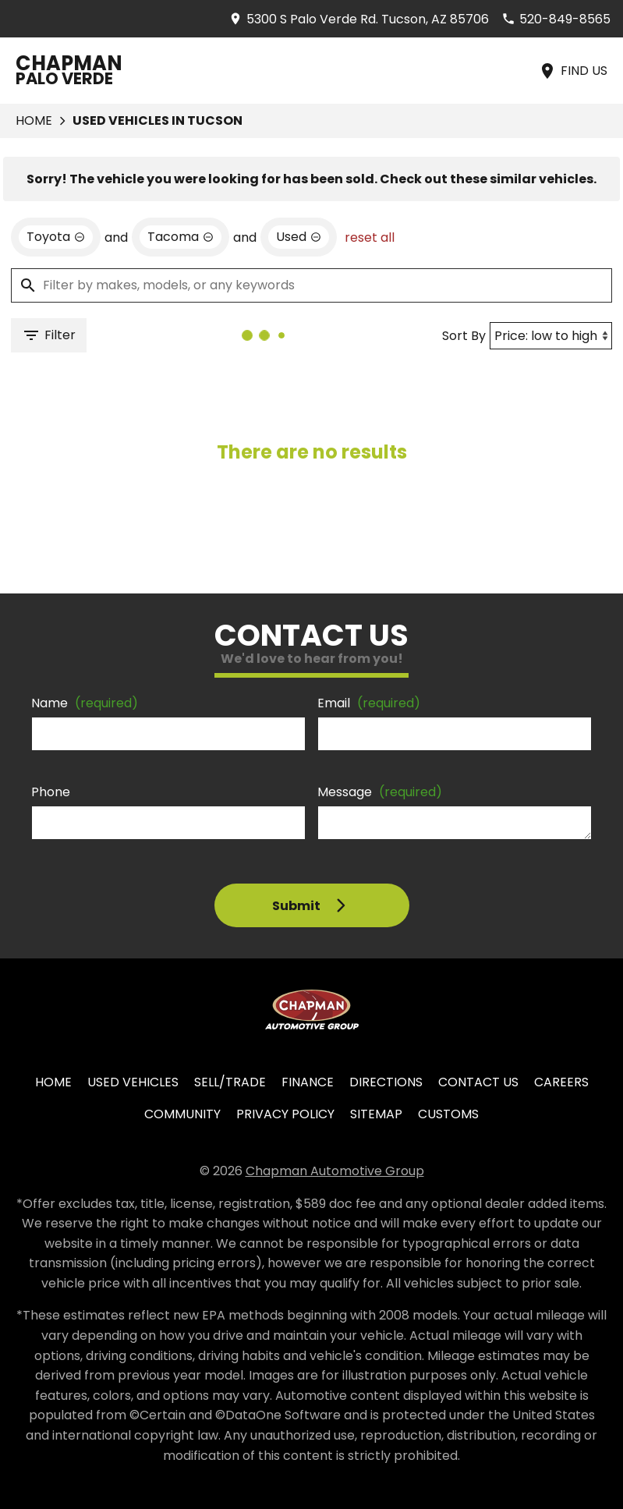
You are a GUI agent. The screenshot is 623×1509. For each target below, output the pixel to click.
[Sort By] (551, 335)
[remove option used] (298, 237)
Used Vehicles (133, 1082)
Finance (307, 1082)
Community (182, 1114)
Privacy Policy (285, 1114)
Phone (50, 792)
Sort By (464, 336)
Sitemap (376, 1114)
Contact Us (478, 1082)
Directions (386, 1082)
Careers (561, 1082)
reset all (370, 237)
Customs (448, 1114)
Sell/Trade (230, 1082)
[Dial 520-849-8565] (556, 19)
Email (368, 703)
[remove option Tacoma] (180, 237)
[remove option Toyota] (56, 237)
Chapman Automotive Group (335, 1171)
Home (34, 120)
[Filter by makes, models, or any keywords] (311, 285)
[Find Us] (572, 70)
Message (379, 792)
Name (84, 703)
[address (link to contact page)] (358, 19)
